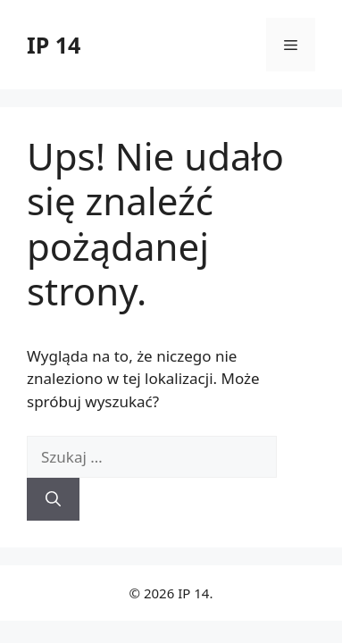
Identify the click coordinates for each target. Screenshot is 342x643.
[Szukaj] (53, 499)
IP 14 (53, 44)
